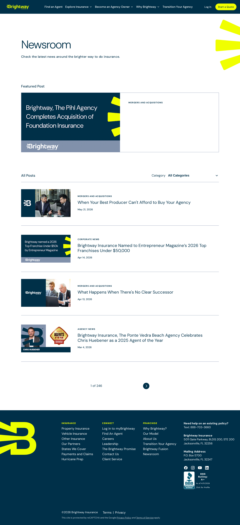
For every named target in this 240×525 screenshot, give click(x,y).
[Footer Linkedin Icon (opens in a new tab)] (207, 468)
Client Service (112, 459)
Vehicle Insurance (74, 434)
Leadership (110, 444)
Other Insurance (73, 439)
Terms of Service (145, 517)
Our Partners (71, 444)
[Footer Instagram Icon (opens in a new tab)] (193, 468)
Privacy (120, 512)
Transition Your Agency (178, 7)
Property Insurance (75, 428)
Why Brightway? (155, 428)
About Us (150, 439)
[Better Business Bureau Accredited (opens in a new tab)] (197, 480)
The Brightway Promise (119, 449)
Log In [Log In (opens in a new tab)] (207, 6)
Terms (107, 512)
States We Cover (74, 449)
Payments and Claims (77, 454)
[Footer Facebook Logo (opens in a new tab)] (186, 468)
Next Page (146, 386)
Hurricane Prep (72, 459)
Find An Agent (112, 434)
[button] (78, 7)
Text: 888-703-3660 (197, 427)
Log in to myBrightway (118, 428)
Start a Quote (226, 6)
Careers (108, 439)
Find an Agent (53, 7)
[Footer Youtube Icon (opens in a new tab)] (200, 468)
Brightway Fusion (155, 449)
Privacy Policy (124, 517)
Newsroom (151, 454)
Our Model (150, 434)
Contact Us (110, 454)
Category (158, 175)
